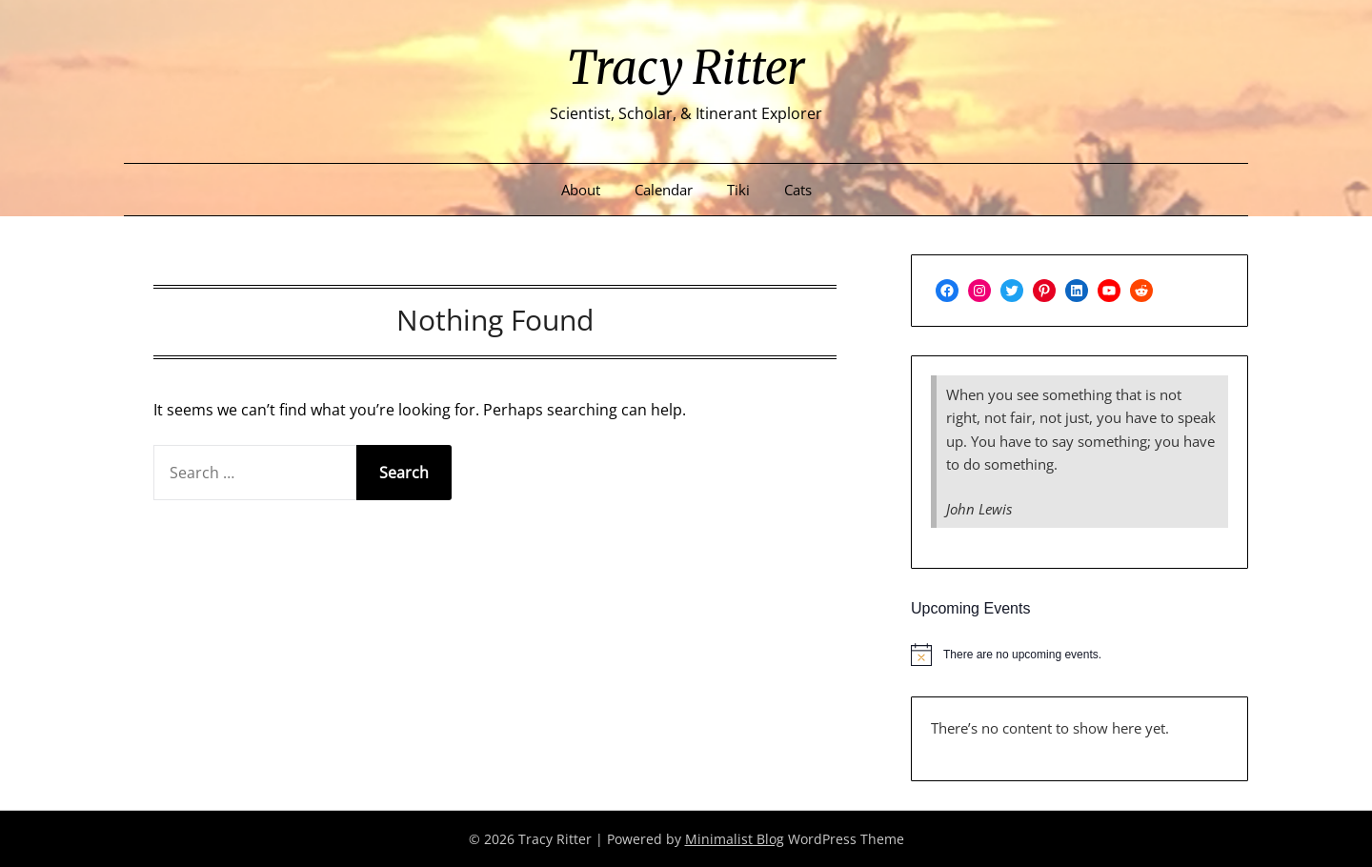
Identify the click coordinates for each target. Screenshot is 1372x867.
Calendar (664, 189)
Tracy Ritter (686, 67)
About (580, 189)
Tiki (738, 189)
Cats (798, 189)
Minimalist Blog (734, 839)
